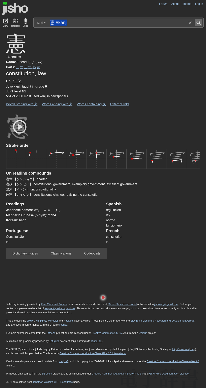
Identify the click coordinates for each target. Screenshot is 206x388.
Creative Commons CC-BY (107, 332)
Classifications (61, 253)
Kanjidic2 (41, 320)
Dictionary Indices (25, 253)
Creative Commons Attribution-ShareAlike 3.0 (117, 373)
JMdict (30, 320)
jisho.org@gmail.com (166, 304)
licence (63, 324)
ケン (17, 80)
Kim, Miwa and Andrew (54, 304)
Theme (187, 3)
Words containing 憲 (91, 104)
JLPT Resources (63, 381)
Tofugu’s (54, 340)
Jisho (15, 8)
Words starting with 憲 (21, 104)
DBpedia (47, 373)
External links (119, 104)
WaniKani (96, 340)
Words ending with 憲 (57, 104)
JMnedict (52, 320)
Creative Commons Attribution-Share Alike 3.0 (173, 361)
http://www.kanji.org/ (183, 349)
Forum (163, 3)
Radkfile (68, 320)
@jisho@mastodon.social (122, 304)
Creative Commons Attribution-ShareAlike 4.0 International (93, 353)
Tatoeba (51, 332)
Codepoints (92, 253)
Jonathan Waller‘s (43, 381)
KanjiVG (63, 361)
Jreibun (143, 332)
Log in (199, 3)
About (175, 3)
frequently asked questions (59, 308)
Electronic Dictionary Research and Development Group (163, 320)
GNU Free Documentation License (169, 373)
